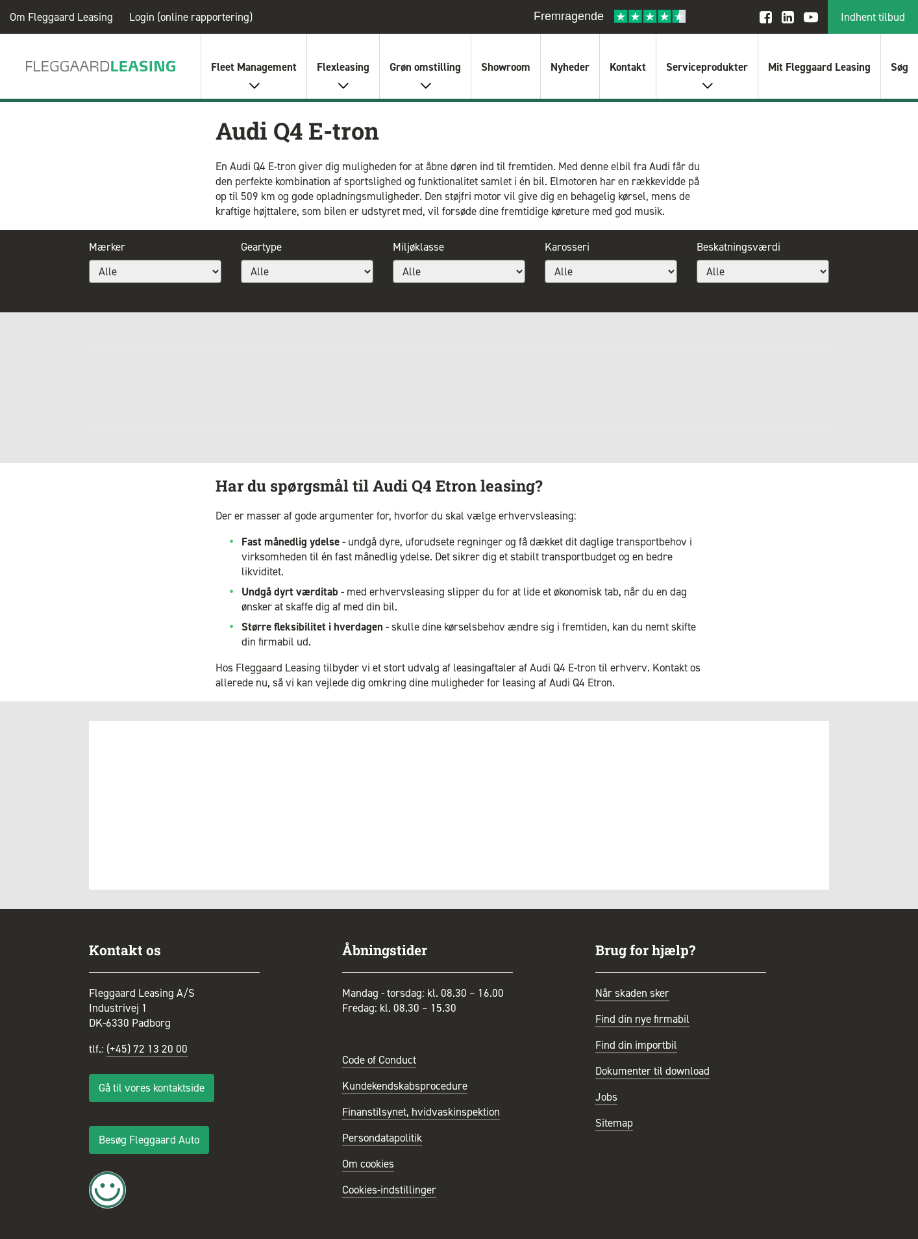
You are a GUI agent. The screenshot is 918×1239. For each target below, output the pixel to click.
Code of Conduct (379, 1060)
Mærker (107, 247)
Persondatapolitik (382, 1138)
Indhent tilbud (873, 17)
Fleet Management (254, 67)
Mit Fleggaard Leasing (819, 67)
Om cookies (368, 1164)
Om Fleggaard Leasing (61, 17)
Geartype (261, 247)
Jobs (606, 1097)
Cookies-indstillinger (389, 1190)
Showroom (505, 67)
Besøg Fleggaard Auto (149, 1140)
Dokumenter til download (652, 1071)
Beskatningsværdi (738, 247)
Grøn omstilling (425, 67)
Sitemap (614, 1123)
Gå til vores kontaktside (152, 1088)
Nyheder (570, 67)
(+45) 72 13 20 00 (147, 1049)
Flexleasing (343, 67)
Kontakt (628, 67)
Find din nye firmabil (642, 1019)
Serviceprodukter (707, 67)
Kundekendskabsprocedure (404, 1086)
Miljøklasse (418, 247)
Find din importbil (636, 1045)
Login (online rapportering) (191, 17)
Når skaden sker (632, 993)
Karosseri (567, 247)
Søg (899, 67)
